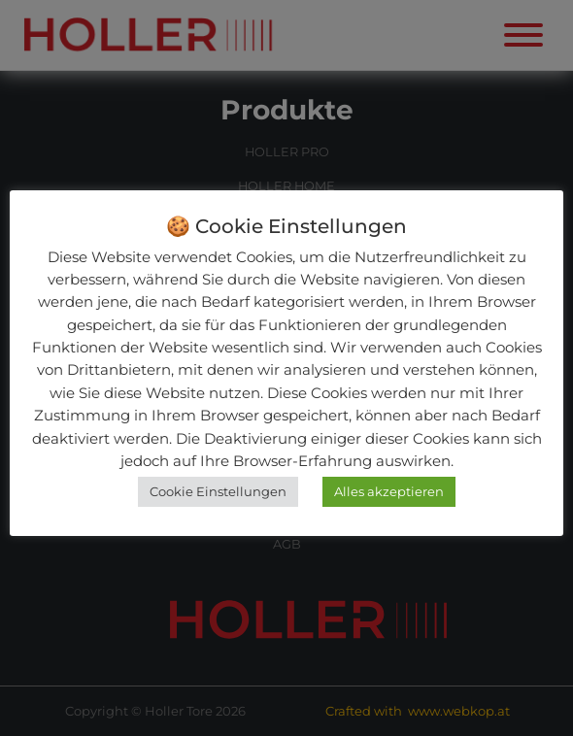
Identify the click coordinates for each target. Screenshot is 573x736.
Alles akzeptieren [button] (389, 491)
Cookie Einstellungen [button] (218, 491)
